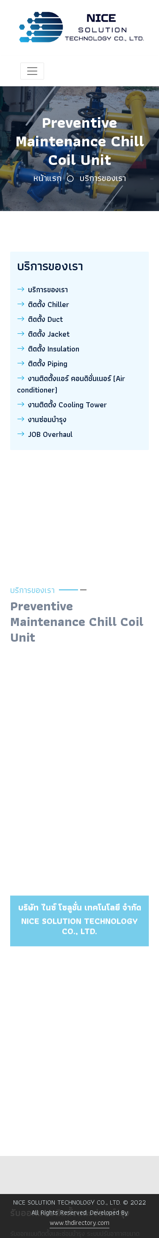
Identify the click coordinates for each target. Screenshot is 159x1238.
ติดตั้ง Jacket (43, 334)
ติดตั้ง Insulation (48, 348)
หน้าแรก (47, 177)
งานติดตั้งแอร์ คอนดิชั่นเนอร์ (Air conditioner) (71, 384)
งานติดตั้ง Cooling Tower (62, 404)
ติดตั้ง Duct (40, 319)
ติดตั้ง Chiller (43, 304)
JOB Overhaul (45, 434)
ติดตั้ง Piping (42, 363)
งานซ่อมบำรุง (42, 419)
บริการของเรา (102, 177)
